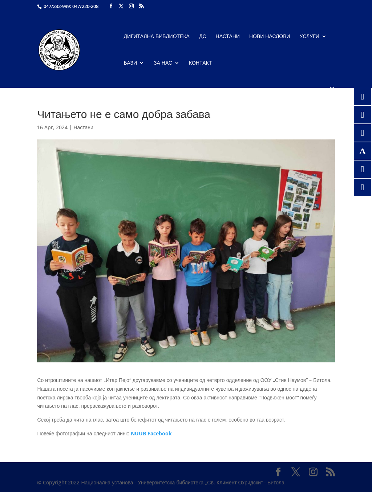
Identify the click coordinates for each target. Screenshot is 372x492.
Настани (228, 37)
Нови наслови (269, 37)
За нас (163, 63)
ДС (202, 37)
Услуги (309, 37)
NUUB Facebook (151, 433)
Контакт (200, 63)
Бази (130, 63)
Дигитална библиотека (157, 37)
